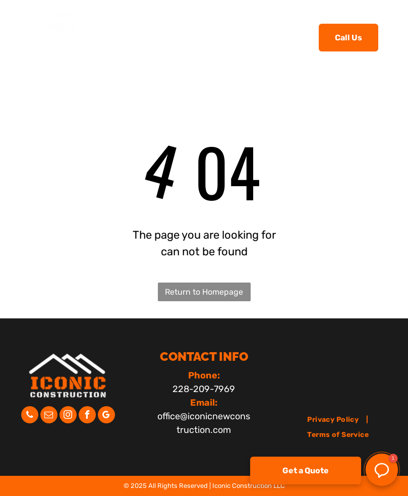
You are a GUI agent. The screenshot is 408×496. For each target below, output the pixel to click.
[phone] (29, 416)
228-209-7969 (203, 389)
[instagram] (68, 416)
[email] (48, 416)
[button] (382, 470)
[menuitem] (152, 36)
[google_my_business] (106, 416)
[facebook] (87, 416)
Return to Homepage (204, 292)
